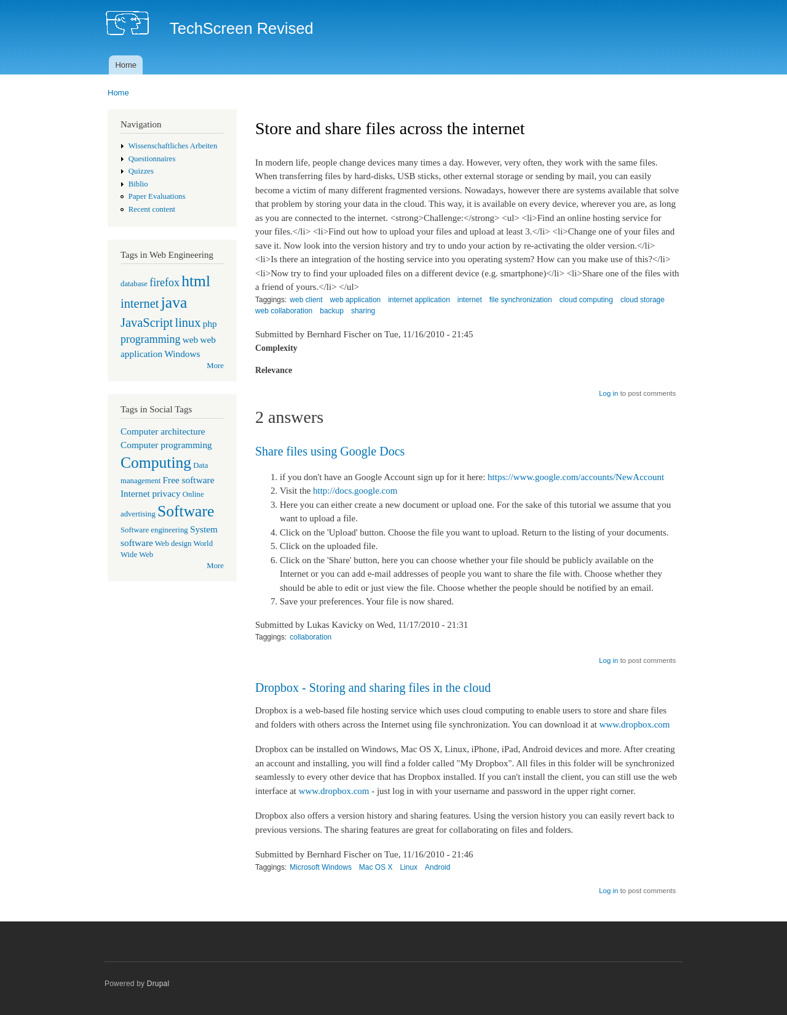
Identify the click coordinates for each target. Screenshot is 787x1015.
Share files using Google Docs (330, 451)
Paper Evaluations (157, 196)
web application (355, 299)
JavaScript (147, 322)
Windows (182, 353)
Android (437, 867)
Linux (408, 867)
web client (306, 299)
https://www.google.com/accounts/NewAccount (576, 477)
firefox (164, 282)
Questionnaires (152, 158)
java (174, 302)
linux (187, 322)
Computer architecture (163, 431)
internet (140, 303)
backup (332, 311)
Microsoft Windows (321, 867)
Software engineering (154, 530)
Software (185, 511)
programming (150, 339)
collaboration (310, 637)
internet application (419, 299)
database (134, 283)
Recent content (152, 209)
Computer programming (166, 444)
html (195, 281)
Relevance (273, 370)
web (191, 339)
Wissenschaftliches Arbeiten (173, 146)
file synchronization (520, 299)
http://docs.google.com (355, 490)
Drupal (158, 983)
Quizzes (141, 171)
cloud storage (642, 299)
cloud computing (586, 299)
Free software (189, 480)
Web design (173, 543)
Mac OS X (376, 867)
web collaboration (283, 311)
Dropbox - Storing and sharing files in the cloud (373, 687)
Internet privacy (151, 493)
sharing (363, 311)
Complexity (276, 348)
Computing (156, 462)
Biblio (138, 184)
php (210, 323)
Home (125, 65)
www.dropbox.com (634, 724)
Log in (608, 393)
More (215, 365)
